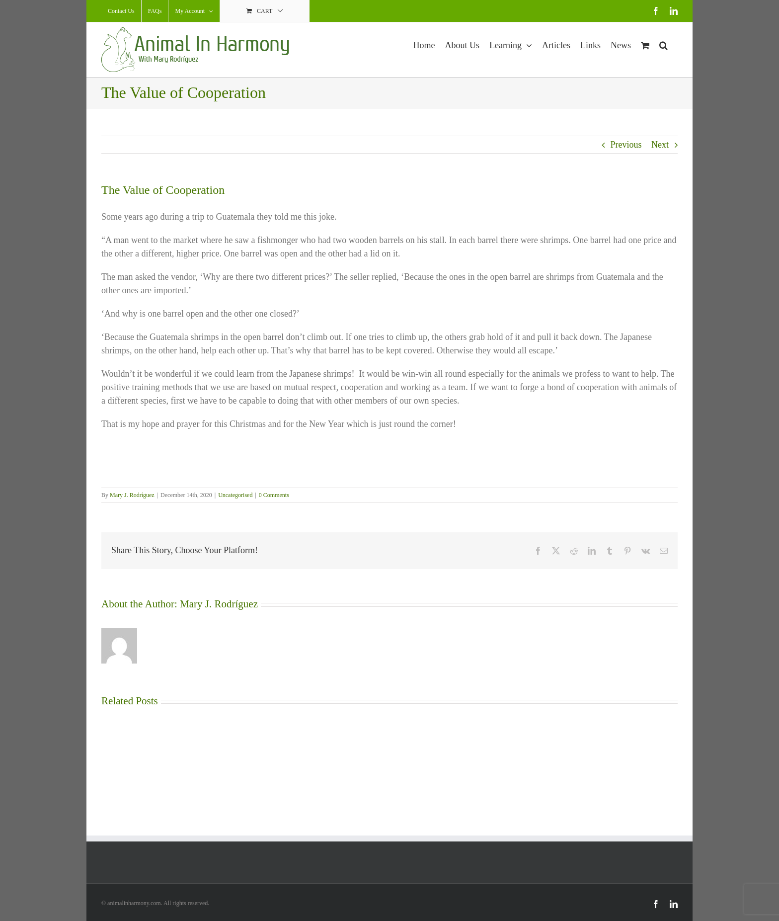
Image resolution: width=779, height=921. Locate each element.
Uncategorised (235, 495)
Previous (626, 145)
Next (660, 145)
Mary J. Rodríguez (132, 495)
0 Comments (274, 495)
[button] (663, 44)
